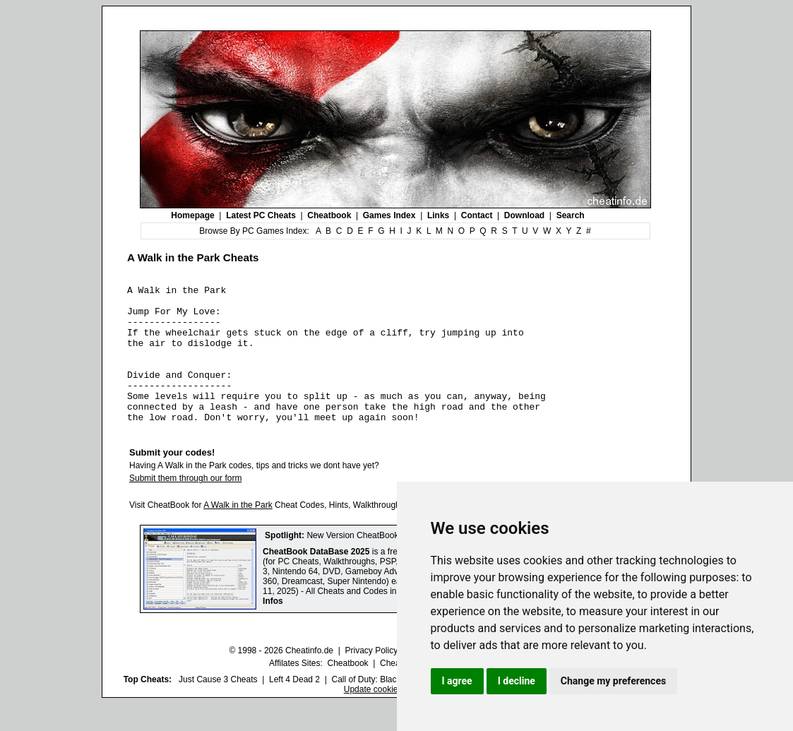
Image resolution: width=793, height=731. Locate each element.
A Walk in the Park (238, 532)
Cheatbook (329, 215)
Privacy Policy (371, 678)
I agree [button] (457, 681)
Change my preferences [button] (613, 681)
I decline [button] (516, 681)
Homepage (192, 215)
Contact (477, 215)
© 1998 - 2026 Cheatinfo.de (281, 678)
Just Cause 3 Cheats (218, 707)
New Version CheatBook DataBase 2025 (382, 563)
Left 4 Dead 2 (294, 707)
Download (524, 215)
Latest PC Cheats (261, 215)
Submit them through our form (185, 506)
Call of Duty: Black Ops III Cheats (394, 707)
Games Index (389, 215)
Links (438, 215)
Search (570, 215)
